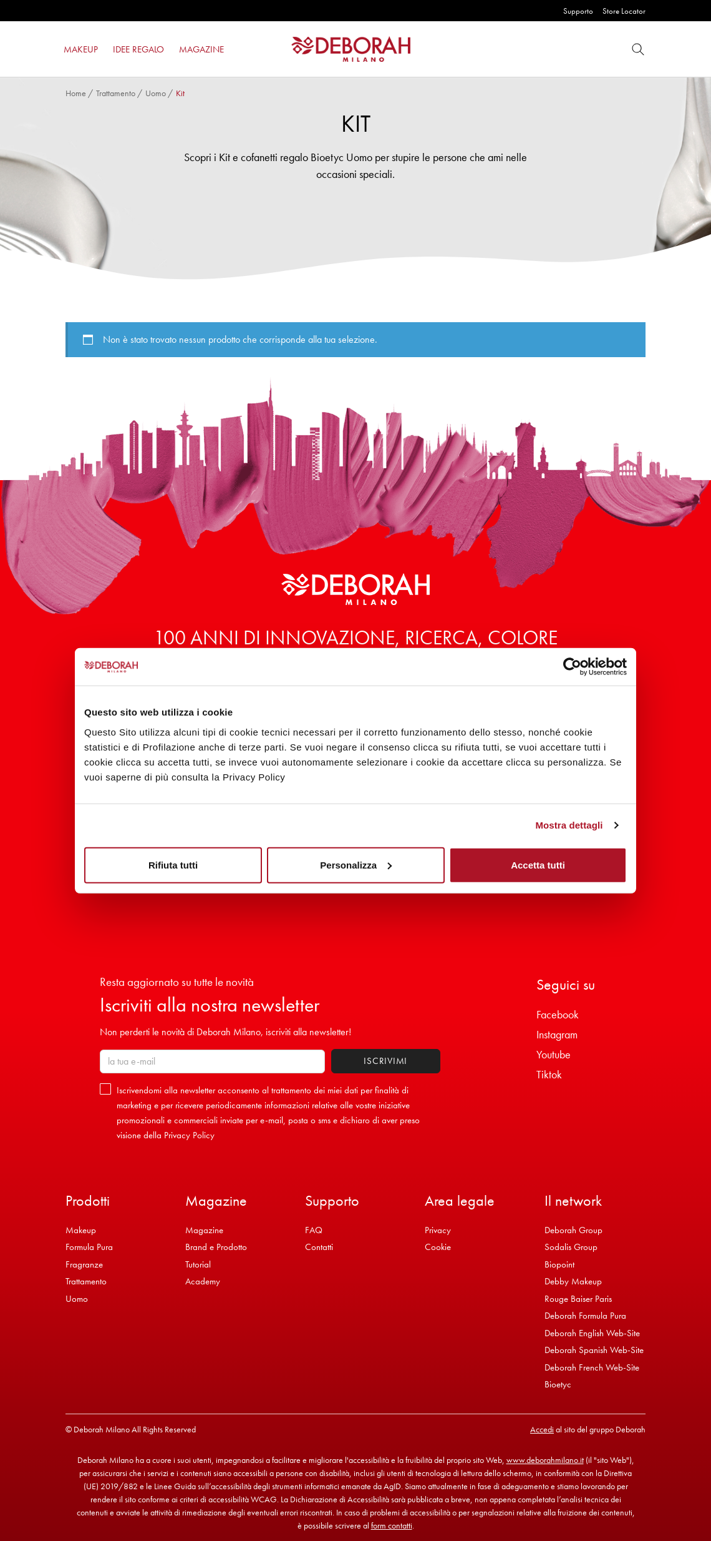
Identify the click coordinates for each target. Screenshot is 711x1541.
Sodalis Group (570, 1247)
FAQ (313, 1230)
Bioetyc (557, 1384)
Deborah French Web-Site (591, 1367)
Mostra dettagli (568, 825)
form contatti (391, 1525)
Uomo (155, 93)
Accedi (542, 1429)
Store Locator (624, 11)
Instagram (557, 1034)
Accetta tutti (538, 864)
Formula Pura (89, 1247)
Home (75, 93)
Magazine (204, 1230)
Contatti (319, 1247)
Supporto (578, 11)
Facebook (557, 1014)
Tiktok (549, 1074)
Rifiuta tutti (173, 864)
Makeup (80, 1230)
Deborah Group (573, 1230)
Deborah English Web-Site (592, 1333)
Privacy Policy (189, 1135)
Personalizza (356, 864)
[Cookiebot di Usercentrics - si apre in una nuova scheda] (572, 666)
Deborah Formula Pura (585, 1315)
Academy (202, 1281)
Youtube (553, 1054)
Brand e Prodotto (216, 1247)
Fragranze (84, 1264)
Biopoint (559, 1264)
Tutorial (198, 1264)
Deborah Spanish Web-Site (594, 1350)
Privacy (438, 1230)
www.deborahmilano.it (545, 1459)
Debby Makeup (573, 1281)
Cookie (438, 1247)
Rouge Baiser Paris (578, 1298)
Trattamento (115, 93)
